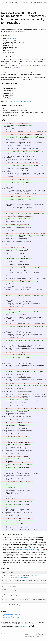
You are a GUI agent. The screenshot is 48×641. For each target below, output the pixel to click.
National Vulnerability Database (11, 617)
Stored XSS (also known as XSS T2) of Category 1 (29, 549)
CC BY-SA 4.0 (28, 626)
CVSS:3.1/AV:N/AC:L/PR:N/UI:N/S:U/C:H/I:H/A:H (21, 101)
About (45, 2)
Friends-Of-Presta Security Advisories (14, 2)
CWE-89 (11, 50)
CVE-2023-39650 (16, 67)
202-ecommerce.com (23, 577)
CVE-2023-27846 (11, 39)
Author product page (8, 616)
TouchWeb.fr (34, 575)
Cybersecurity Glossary (36, 2)
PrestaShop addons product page (11, 614)
